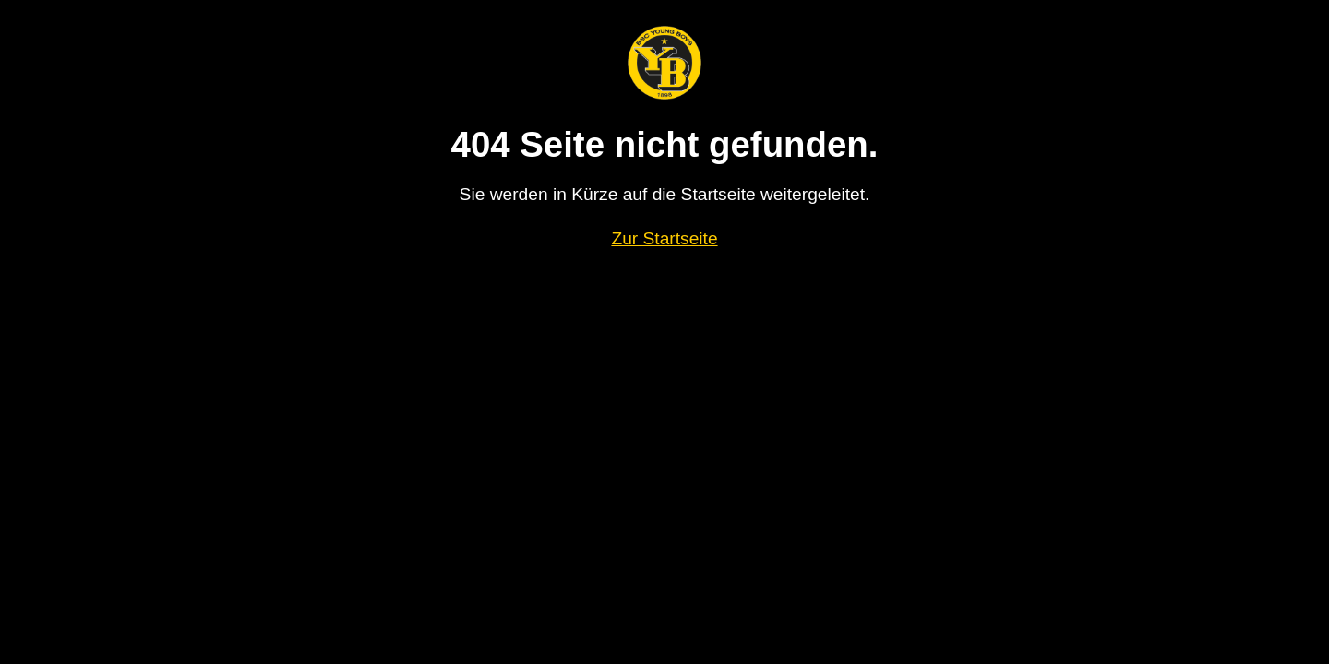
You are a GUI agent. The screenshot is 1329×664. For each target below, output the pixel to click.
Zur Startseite (664, 238)
